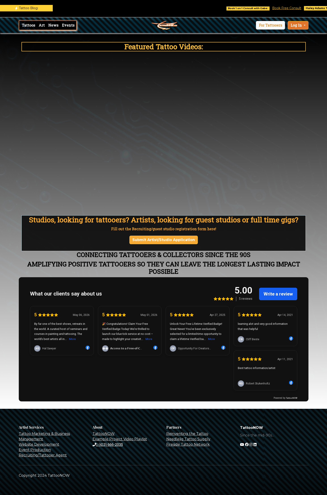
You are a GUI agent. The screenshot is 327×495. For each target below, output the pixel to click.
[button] (270, 25)
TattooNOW (104, 434)
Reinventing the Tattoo (187, 434)
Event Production (35, 450)
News (53, 25)
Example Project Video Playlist (120, 439)
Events (68, 25)
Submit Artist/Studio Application (163, 240)
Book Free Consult (291, 8)
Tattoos (28, 25)
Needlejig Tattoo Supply (188, 439)
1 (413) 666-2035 (108, 444)
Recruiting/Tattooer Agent (43, 455)
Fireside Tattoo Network (188, 444)
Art (42, 25)
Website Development (39, 444)
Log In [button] (297, 25)
